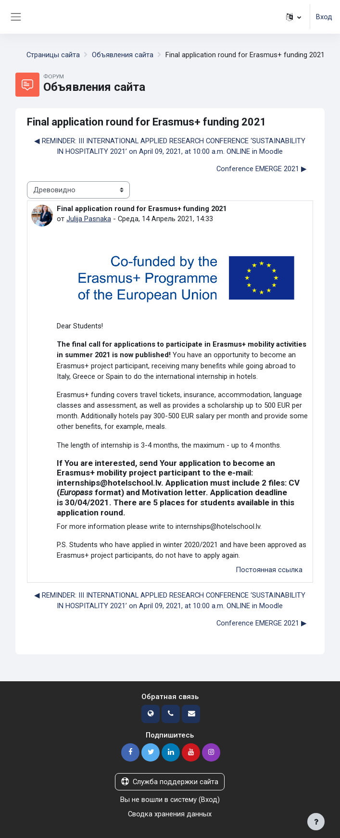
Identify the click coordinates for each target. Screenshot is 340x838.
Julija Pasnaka (88, 218)
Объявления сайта (122, 54)
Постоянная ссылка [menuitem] (269, 569)
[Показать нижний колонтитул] (316, 821)
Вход (324, 17)
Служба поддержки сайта (169, 781)
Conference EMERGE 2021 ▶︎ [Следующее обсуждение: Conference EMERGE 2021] (261, 168)
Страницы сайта (53, 54)
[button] (293, 17)
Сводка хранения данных (170, 814)
